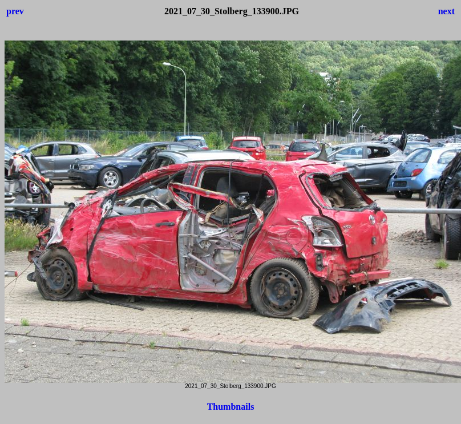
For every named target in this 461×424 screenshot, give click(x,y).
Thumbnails (230, 406)
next (446, 11)
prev (15, 11)
